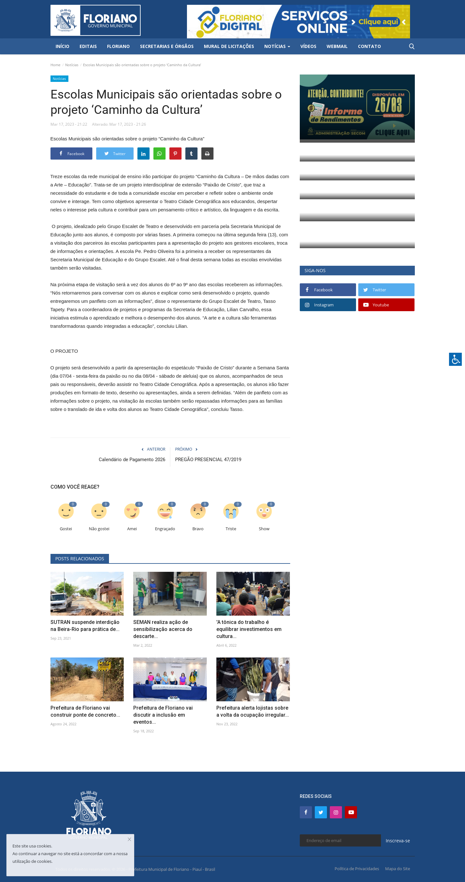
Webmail (337, 46)
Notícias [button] (277, 46)
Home (55, 64)
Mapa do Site (397, 868)
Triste (231, 529)
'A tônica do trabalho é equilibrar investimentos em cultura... (249, 629)
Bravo (198, 529)
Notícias (71, 64)
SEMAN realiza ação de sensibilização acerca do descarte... (162, 629)
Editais (88, 46)
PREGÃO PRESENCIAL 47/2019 (208, 459)
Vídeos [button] (308, 46)
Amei (132, 529)
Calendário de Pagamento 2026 (132, 459)
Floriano (118, 46)
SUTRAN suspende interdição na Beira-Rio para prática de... (85, 625)
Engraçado (165, 529)
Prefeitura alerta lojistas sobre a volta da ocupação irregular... (252, 711)
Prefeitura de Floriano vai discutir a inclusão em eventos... (163, 715)
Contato (369, 46)
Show (264, 529)
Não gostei (99, 529)
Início (62, 46)
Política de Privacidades (357, 868)
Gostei (66, 529)
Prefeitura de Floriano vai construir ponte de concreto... (85, 711)
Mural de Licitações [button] (229, 46)
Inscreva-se (398, 841)
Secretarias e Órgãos (167, 46)
